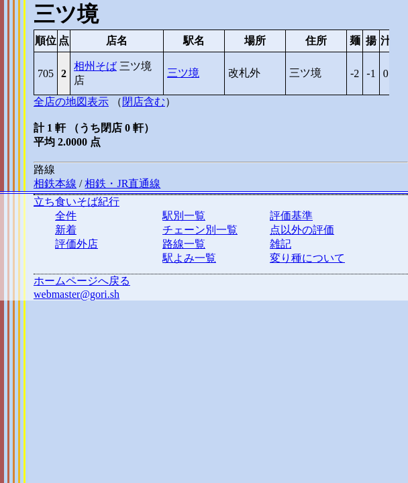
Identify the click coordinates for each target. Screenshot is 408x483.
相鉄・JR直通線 (122, 183)
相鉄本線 (55, 183)
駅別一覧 (183, 215)
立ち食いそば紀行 (76, 201)
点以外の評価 (302, 229)
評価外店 (76, 244)
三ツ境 (183, 72)
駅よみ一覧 (189, 258)
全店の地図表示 (71, 101)
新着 (65, 229)
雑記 (280, 244)
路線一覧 (183, 244)
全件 (65, 215)
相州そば (95, 66)
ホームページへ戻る (82, 280)
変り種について (307, 258)
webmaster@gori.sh (76, 294)
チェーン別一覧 (200, 229)
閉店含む (143, 101)
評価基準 (291, 215)
